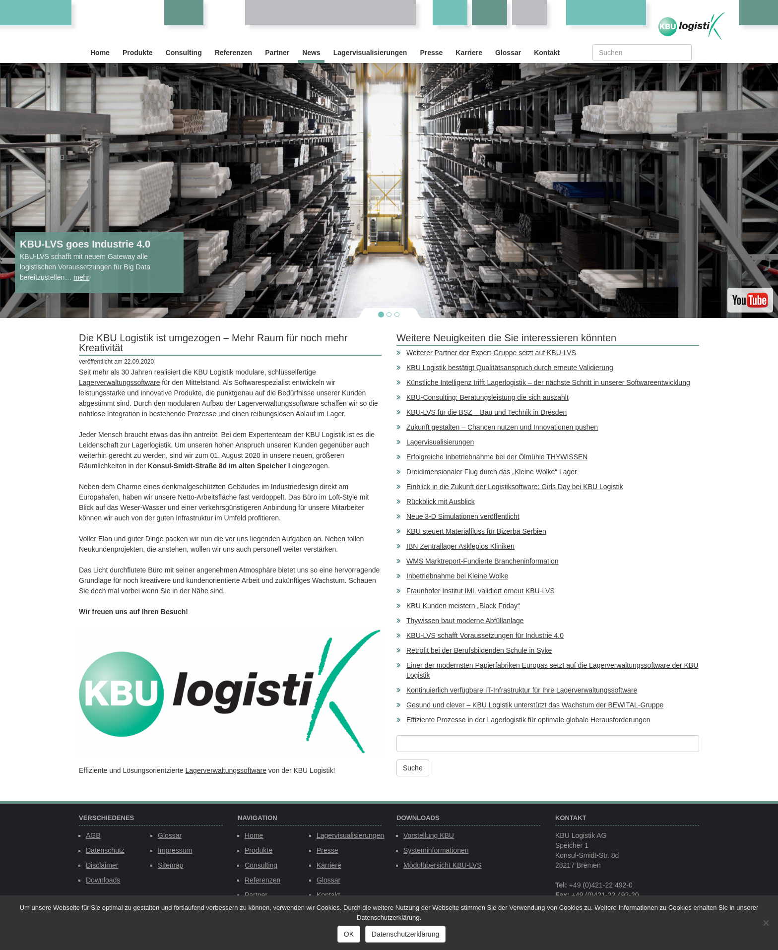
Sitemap (170, 865)
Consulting (184, 53)
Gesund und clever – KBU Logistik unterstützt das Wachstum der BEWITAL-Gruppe (534, 705)
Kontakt (547, 53)
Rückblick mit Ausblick (440, 502)
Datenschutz (105, 850)
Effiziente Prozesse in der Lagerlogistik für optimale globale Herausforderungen (528, 720)
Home (100, 53)
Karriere (468, 53)
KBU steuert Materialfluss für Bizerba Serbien (476, 531)
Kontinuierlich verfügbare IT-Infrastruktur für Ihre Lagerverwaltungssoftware (521, 690)
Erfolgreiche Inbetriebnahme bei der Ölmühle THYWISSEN (496, 457)
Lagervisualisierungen (370, 53)
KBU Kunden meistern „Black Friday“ (463, 606)
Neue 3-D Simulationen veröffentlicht (462, 516)
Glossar (508, 53)
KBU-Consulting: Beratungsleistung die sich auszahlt (487, 397)
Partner (277, 53)
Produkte (138, 53)
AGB (93, 835)
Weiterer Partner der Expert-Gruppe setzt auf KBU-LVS (491, 353)
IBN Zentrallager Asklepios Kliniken (460, 546)
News (311, 53)
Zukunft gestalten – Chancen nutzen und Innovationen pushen (502, 427)
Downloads (103, 880)
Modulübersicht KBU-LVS (442, 865)
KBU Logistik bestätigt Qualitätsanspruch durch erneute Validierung (509, 368)
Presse (431, 53)
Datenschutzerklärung (405, 934)
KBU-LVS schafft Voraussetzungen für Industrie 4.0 (485, 635)
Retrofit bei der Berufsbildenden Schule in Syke (479, 650)
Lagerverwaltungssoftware (119, 382)
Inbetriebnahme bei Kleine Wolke (457, 576)
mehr (81, 277)
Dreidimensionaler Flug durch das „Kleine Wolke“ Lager (491, 472)
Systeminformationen (436, 850)
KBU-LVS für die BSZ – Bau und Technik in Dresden (486, 412)
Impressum (175, 850)
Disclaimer (102, 865)
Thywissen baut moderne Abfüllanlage (465, 621)
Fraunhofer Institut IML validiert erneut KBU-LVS (480, 591)
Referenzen (233, 53)
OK (349, 934)
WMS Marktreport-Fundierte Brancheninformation (482, 561)
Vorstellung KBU (428, 835)
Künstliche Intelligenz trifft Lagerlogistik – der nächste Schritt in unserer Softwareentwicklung (548, 382)
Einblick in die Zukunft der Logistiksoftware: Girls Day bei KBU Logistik (514, 487)
